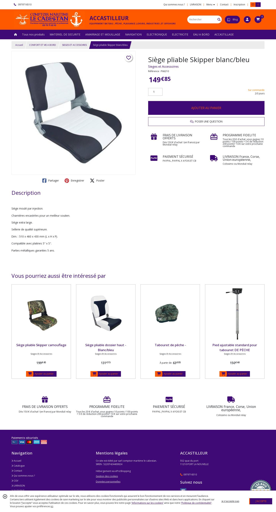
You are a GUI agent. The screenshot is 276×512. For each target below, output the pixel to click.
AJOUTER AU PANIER (206, 108)
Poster (97, 180)
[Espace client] (247, 19)
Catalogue (18, 465)
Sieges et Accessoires (163, 66)
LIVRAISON (18, 485)
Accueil (19, 45)
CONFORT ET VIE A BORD (42, 45)
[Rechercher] (219, 19)
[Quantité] (155, 92)
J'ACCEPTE (261, 501)
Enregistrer (74, 180)
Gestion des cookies (107, 476)
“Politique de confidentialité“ (196, 503)
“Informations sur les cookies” (147, 503)
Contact (224, 4)
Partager (50, 180)
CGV (15, 480)
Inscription (239, 4)
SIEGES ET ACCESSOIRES (74, 45)
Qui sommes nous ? (23, 475)
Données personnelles (108, 481)
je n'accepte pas (230, 501)
